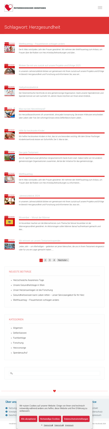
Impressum (69, 425)
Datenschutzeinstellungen (76, 419)
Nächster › (63, 260)
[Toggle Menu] (100, 7)
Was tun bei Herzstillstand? (32, 109)
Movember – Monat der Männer (34, 217)
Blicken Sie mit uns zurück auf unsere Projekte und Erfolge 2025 (50, 65)
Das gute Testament (28, 152)
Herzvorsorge (19, 347)
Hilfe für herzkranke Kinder (31, 130)
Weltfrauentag (26, 174)
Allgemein (18, 328)
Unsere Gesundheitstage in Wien (29, 285)
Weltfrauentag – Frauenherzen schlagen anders (42, 44)
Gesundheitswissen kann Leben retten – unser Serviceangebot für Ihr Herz (48, 295)
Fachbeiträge (19, 338)
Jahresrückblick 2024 (29, 196)
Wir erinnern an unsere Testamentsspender (39, 240)
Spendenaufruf (20, 352)
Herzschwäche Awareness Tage (28, 280)
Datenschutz (48, 425)
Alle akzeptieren (28, 419)
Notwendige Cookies (50, 419)
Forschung (18, 343)
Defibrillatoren (20, 333)
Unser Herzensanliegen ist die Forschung (33, 290)
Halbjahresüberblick (28, 87)
